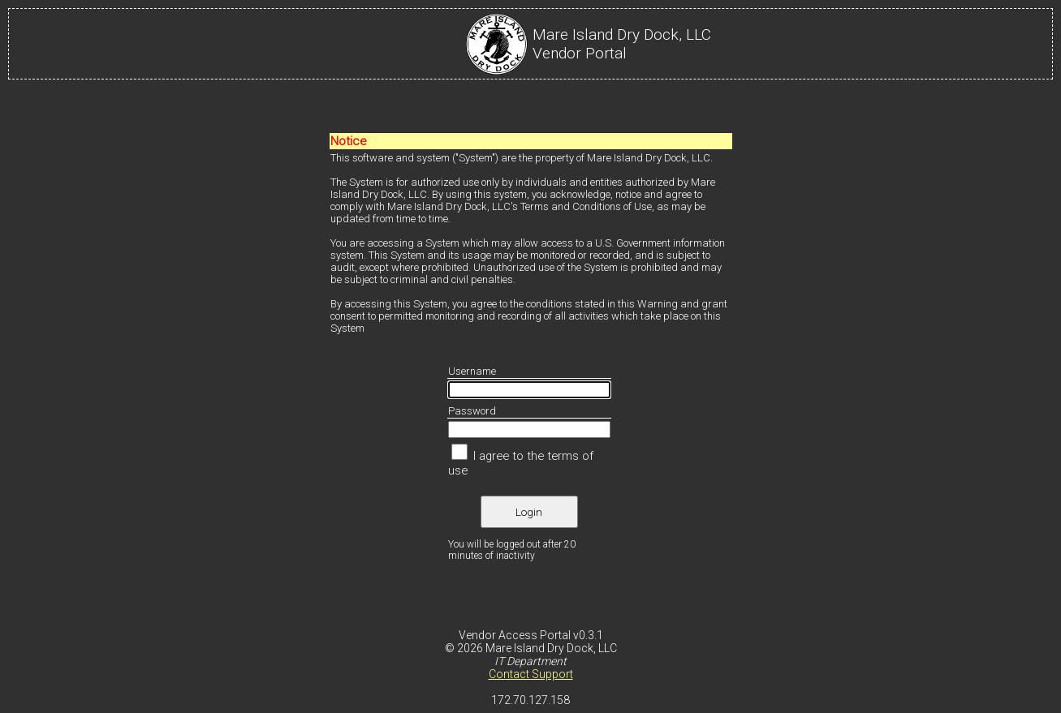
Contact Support (531, 674)
